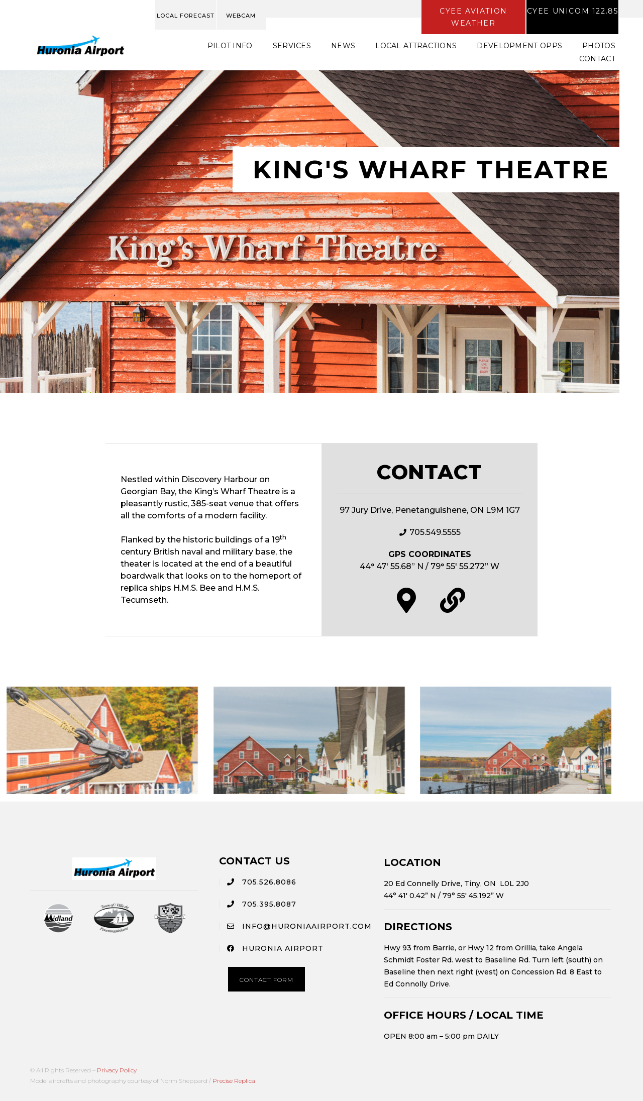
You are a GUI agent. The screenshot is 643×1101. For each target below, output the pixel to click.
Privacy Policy (117, 1070)
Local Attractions (416, 45)
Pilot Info (230, 45)
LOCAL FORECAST (186, 15)
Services (292, 45)
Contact (597, 58)
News (343, 45)
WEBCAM (241, 15)
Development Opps (519, 45)
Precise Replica (233, 1080)
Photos (598, 45)
